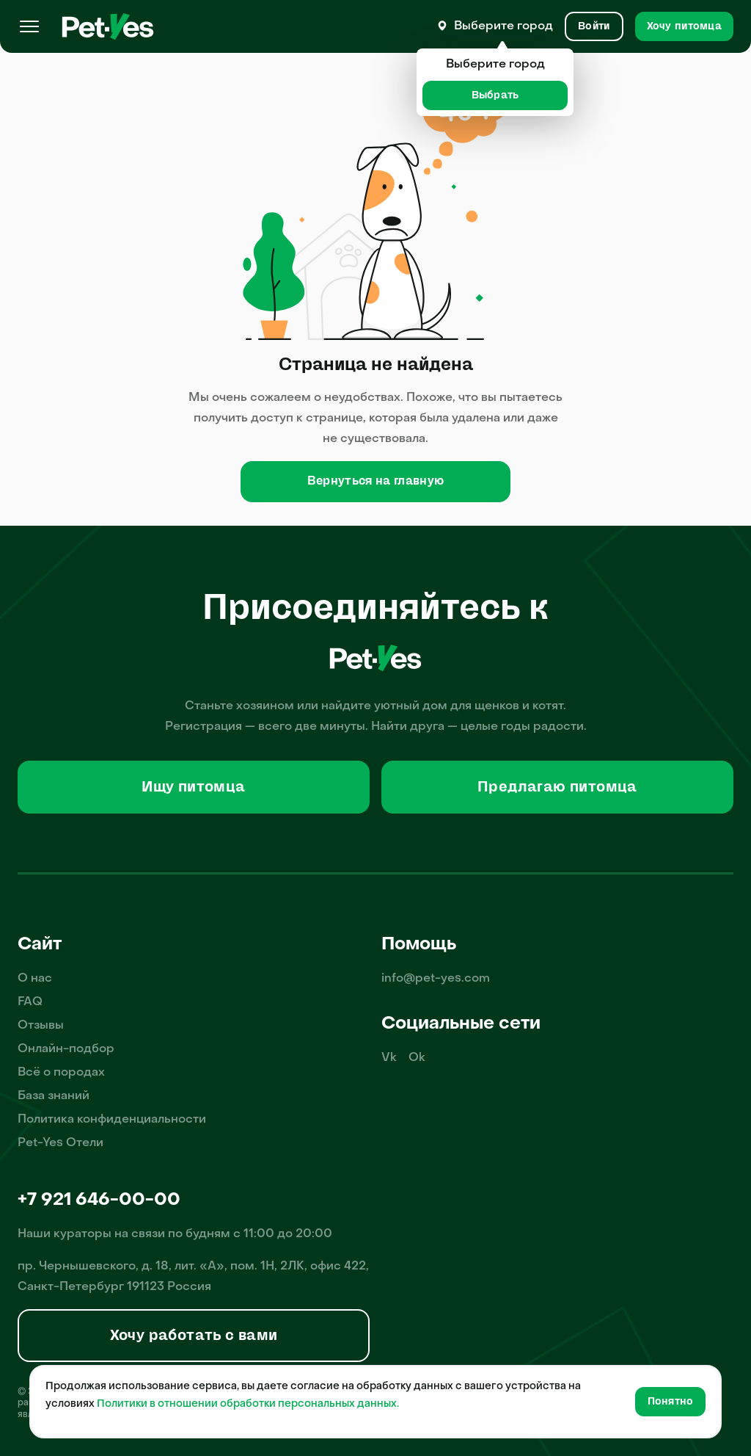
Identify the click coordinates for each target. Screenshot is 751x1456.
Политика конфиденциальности (112, 1120)
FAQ (30, 1002)
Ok (417, 1058)
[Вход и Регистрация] (594, 26)
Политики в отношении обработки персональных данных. (248, 1404)
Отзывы (41, 1026)
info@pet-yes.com (435, 979)
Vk (389, 1058)
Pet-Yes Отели (60, 1143)
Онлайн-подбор (66, 1049)
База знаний (53, 1096)
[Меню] (29, 26)
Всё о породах (61, 1073)
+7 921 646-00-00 (99, 1200)
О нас (35, 979)
